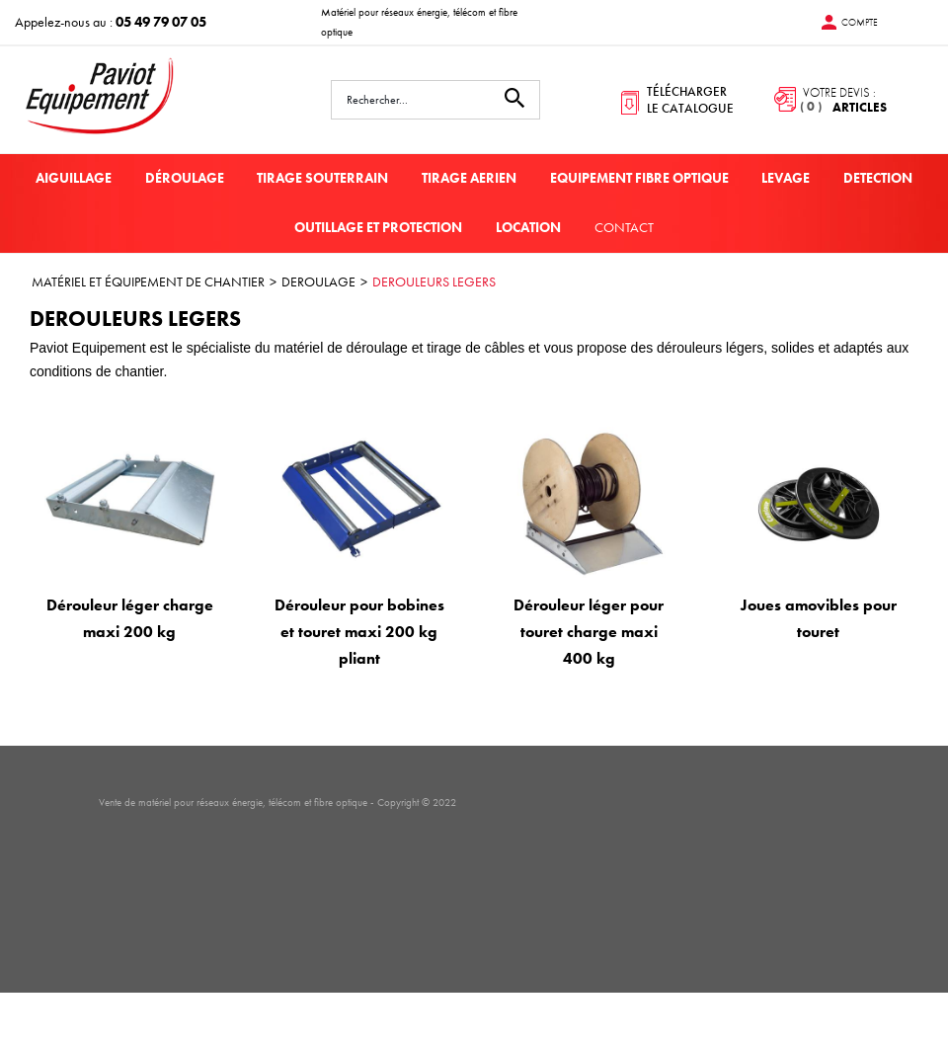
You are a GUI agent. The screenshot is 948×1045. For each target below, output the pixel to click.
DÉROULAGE (184, 178)
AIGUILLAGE (74, 178)
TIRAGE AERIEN (469, 178)
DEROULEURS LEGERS (434, 281)
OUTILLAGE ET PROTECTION (378, 227)
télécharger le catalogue (690, 100)
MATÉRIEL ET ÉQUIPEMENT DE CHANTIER (148, 281)
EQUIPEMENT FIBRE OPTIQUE (639, 178)
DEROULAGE (318, 281)
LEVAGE (785, 178)
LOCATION (528, 227)
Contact (624, 227)
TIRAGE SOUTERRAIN (322, 178)
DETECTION (877, 178)
